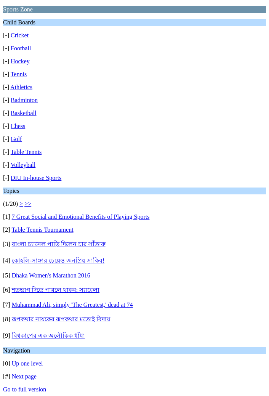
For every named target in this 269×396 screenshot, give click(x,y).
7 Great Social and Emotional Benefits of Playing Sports (81, 216)
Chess (18, 126)
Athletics (21, 87)
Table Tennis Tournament (42, 229)
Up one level (27, 363)
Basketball (24, 113)
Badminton (24, 100)
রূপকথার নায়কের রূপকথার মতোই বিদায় (61, 319)
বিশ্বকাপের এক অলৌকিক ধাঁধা (48, 335)
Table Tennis (26, 152)
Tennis (19, 74)
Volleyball (23, 165)
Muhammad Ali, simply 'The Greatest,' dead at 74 (72, 304)
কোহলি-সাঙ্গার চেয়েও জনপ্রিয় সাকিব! (58, 260)
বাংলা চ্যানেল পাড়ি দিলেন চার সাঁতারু (59, 244)
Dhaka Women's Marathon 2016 (51, 275)
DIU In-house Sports (36, 178)
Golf (16, 139)
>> (27, 203)
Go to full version (24, 389)
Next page (24, 376)
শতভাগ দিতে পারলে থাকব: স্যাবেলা (55, 290)
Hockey (20, 61)
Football (21, 48)
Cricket (20, 35)
